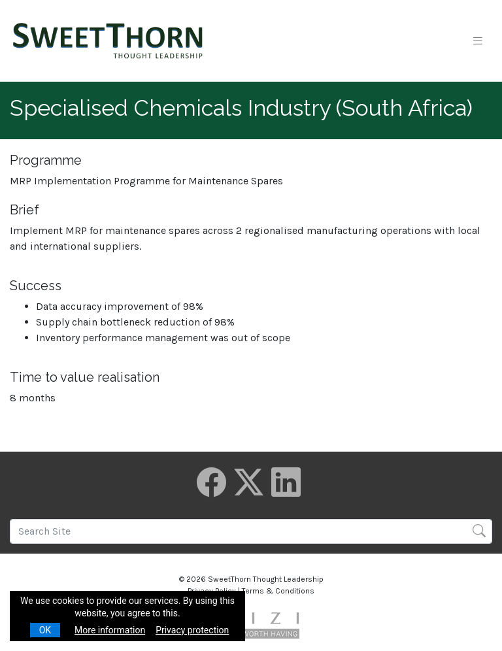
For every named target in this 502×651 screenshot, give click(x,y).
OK (45, 630)
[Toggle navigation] (477, 41)
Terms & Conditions (278, 590)
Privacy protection (192, 630)
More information (110, 630)
